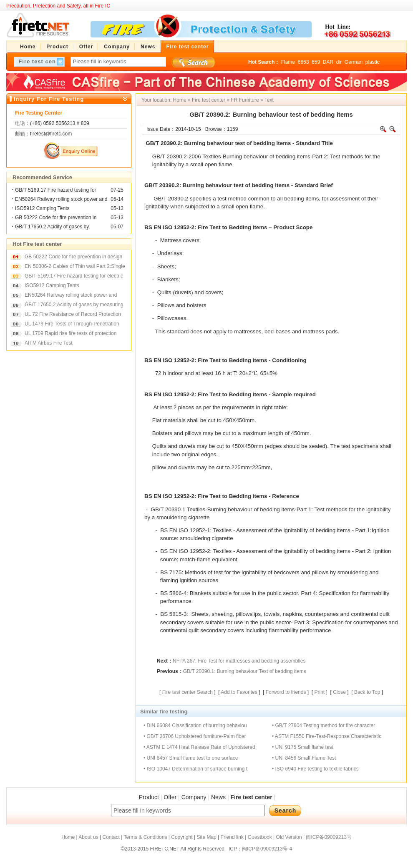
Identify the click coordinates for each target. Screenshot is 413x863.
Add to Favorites (239, 692)
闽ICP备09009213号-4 (267, 849)
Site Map (206, 837)
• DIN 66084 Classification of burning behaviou (195, 725)
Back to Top (367, 692)
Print (319, 692)
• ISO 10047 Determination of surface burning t (195, 769)
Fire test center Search (187, 692)
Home (179, 100)
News (218, 797)
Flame (288, 62)
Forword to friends (286, 692)
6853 (303, 62)
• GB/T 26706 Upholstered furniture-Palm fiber (195, 736)
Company (193, 797)
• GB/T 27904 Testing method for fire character (323, 725)
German (354, 62)
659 (316, 62)
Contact (110, 837)
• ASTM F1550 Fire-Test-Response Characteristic (326, 736)
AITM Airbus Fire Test (48, 343)
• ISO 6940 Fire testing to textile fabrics (315, 769)
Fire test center (208, 100)
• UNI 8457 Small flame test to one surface (191, 758)
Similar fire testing (163, 711)
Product (149, 797)
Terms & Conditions (145, 837)
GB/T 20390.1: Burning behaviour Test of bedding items (244, 671)
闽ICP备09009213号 (328, 837)
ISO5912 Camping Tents (42, 208)
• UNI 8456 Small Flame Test (304, 758)
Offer (170, 797)
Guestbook (260, 837)
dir (339, 62)
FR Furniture (245, 100)
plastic (372, 62)
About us (88, 837)
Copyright (181, 837)
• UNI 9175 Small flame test (302, 747)
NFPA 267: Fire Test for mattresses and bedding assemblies (239, 661)
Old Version (289, 837)
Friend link (232, 837)
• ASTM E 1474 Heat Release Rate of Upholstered (199, 747)
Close (339, 692)
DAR (328, 62)
